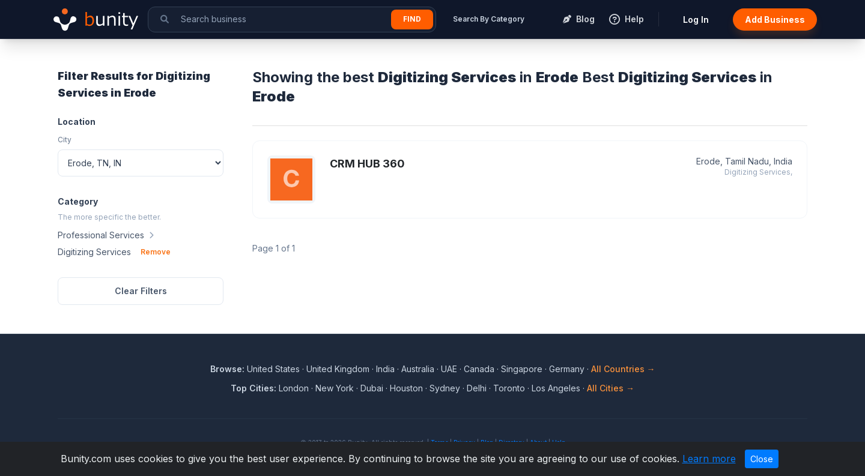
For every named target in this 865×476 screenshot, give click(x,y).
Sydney (444, 388)
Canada (479, 369)
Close (761, 459)
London (294, 388)
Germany (566, 369)
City (64, 139)
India (385, 369)
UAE (449, 369)
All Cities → (610, 388)
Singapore (521, 369)
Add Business (775, 19)
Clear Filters (141, 291)
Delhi (477, 388)
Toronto (509, 388)
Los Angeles (556, 388)
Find (412, 18)
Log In (696, 19)
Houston (406, 388)
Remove (156, 251)
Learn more (709, 459)
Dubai (371, 388)
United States (273, 369)
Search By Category (488, 18)
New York (334, 388)
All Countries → (623, 369)
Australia (417, 369)
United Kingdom (337, 369)
